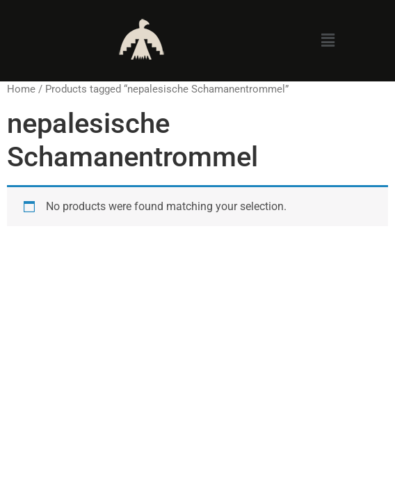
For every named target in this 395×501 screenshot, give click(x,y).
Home (21, 89)
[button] (327, 40)
